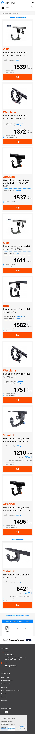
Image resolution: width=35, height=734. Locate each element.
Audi (10, 13)
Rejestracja (4, 697)
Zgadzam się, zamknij (22, 728)
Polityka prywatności (7, 680)
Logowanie (4, 700)
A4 (13, 13)
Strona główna (4, 13)
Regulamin (4, 687)
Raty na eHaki (5, 677)
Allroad (16, 13)
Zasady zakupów (6, 684)
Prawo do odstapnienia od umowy (10, 690)
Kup (17, 76)
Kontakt (3, 694)
